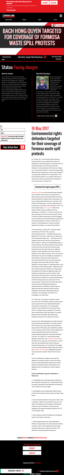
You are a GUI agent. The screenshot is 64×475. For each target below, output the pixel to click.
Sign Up (32, 453)
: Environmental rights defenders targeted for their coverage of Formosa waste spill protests (12, 138)
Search (55, 19)
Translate (60, 25)
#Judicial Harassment (40, 438)
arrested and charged (40, 350)
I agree (45, 2)
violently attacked (53, 339)
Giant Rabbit (37, 463)
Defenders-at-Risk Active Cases (46, 471)
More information (11, 10)
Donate (24, 19)
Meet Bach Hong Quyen (45, 116)
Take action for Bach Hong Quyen (56, 58)
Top (2, 130)
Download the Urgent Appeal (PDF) (47, 187)
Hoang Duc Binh (36, 192)
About (2, 133)
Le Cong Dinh (48, 208)
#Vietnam (25, 438)
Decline (53, 2)
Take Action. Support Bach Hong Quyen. (30, 57)
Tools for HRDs (8, 19)
